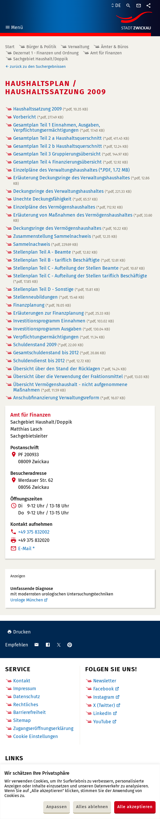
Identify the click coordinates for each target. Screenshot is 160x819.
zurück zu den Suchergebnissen (38, 66)
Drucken (19, 632)
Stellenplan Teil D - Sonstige (56, 289)
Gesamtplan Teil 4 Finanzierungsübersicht (70, 162)
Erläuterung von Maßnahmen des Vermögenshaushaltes (82, 217)
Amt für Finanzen (106, 52)
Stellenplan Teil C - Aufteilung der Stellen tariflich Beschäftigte (80, 278)
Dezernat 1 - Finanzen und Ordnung (45, 52)
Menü (14, 28)
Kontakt (21, 681)
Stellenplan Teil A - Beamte (55, 252)
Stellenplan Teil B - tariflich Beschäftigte (69, 260)
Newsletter (104, 681)
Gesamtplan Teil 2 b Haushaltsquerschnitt (70, 146)
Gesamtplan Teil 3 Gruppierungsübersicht (70, 154)
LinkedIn (102, 713)
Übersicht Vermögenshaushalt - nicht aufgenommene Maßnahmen (70, 387)
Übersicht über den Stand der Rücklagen (69, 369)
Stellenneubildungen (48, 297)
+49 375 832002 (33, 532)
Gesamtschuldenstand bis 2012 (59, 353)
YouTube (102, 722)
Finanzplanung (42, 305)
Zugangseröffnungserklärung (43, 728)
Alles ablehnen (92, 806)
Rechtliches (25, 704)
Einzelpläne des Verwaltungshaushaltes (71, 170)
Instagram (103, 697)
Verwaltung (78, 46)
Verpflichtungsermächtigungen (59, 337)
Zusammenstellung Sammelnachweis (65, 236)
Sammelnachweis (45, 244)
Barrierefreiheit (29, 712)
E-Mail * (26, 548)
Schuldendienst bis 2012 (52, 361)
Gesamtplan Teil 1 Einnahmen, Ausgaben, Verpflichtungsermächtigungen (59, 127)
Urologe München (26, 599)
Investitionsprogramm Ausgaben (61, 329)
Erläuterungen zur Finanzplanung (61, 313)
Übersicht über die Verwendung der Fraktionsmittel (81, 376)
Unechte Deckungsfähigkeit (55, 199)
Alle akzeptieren (134, 806)
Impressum (24, 688)
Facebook (103, 689)
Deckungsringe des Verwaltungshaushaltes (72, 191)
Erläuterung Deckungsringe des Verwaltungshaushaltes (81, 180)
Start (9, 46)
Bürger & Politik (41, 46)
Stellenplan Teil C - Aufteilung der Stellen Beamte (79, 268)
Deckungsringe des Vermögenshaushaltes (70, 228)
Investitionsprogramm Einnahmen (63, 321)
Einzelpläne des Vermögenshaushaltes (68, 207)
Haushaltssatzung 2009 (50, 109)
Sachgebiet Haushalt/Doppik (40, 58)
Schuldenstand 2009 (48, 345)
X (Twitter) (104, 705)
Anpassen (56, 806)
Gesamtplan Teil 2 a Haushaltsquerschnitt (71, 138)
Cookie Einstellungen (35, 736)
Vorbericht (38, 117)
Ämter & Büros (114, 46)
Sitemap (22, 720)
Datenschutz (26, 696)
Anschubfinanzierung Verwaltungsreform (69, 398)
